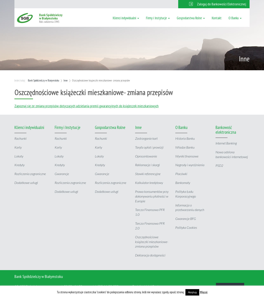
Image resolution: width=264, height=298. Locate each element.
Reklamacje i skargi (147, 165)
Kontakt (217, 18)
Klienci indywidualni (126, 18)
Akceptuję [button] (192, 292)
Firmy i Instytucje (158, 18)
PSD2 (219, 165)
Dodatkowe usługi (26, 183)
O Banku (235, 18)
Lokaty (18, 156)
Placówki (181, 174)
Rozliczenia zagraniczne (30, 174)
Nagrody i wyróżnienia (189, 165)
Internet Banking (226, 143)
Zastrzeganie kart (146, 138)
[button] (214, 4)
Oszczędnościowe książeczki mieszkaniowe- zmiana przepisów (151, 241)
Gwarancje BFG (185, 219)
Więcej (203, 292)
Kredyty (19, 165)
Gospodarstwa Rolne (191, 18)
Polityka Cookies (186, 227)
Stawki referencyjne (147, 174)
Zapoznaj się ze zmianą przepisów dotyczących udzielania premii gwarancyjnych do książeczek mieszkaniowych (86, 106)
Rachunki (20, 138)
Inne (66, 80)
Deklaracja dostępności (150, 255)
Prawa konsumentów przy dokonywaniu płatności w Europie (152, 196)
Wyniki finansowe (186, 156)
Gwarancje (62, 174)
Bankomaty (182, 183)
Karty (18, 147)
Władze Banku (184, 147)
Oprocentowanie (146, 156)
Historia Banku (185, 138)
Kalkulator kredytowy (149, 183)
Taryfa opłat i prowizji (149, 147)
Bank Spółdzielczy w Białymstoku (43, 80)
